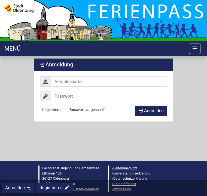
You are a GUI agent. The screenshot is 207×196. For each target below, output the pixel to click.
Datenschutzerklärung (130, 178)
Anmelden (151, 110)
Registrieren (52, 110)
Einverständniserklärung (132, 173)
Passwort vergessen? (86, 110)
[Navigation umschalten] (194, 49)
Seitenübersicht (125, 168)
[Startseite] (12, 48)
